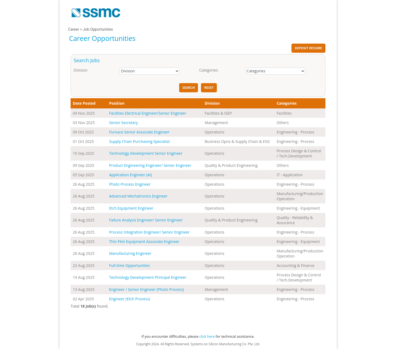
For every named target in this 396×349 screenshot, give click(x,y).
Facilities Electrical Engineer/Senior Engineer (147, 113)
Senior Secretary (123, 122)
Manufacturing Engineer (130, 253)
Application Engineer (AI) (130, 174)
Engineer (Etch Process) (129, 298)
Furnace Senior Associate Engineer (139, 132)
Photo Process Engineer (130, 184)
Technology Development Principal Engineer (147, 277)
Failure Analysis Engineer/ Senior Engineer (146, 220)
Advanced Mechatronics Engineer (138, 196)
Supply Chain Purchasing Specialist (139, 141)
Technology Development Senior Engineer (145, 153)
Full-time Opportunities (129, 265)
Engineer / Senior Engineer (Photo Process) (146, 289)
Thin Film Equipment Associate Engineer (144, 241)
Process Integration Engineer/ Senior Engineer (149, 232)
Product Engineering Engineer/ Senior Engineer (150, 165)
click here (207, 336)
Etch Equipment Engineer (131, 208)
